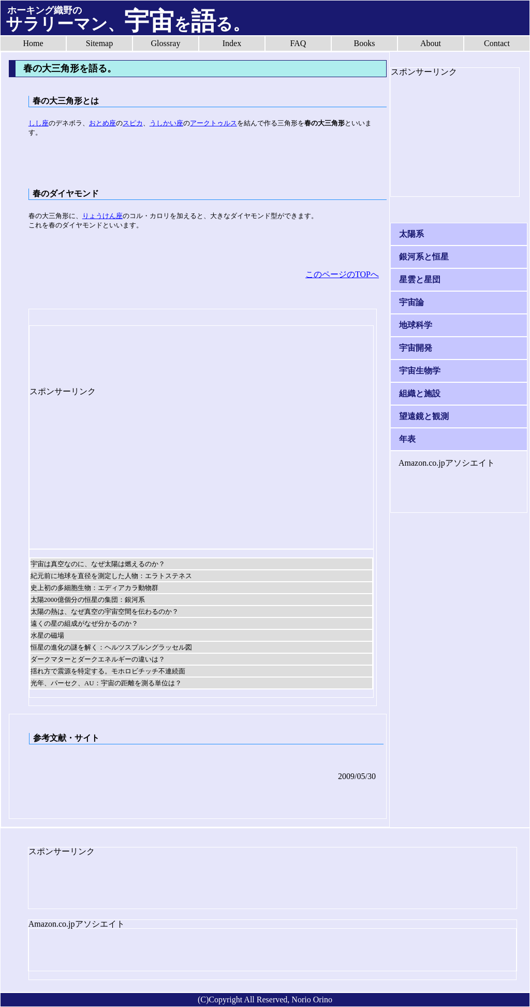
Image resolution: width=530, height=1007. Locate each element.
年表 (407, 439)
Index (232, 43)
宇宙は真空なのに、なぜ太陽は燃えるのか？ (98, 564)
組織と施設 (419, 393)
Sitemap (99, 43)
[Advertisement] (112, 352)
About (430, 43)
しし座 (38, 123)
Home (33, 43)
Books (364, 43)
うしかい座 (166, 123)
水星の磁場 (47, 635)
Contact (497, 43)
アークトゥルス (213, 123)
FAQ (298, 43)
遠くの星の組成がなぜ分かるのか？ (84, 623)
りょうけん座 (102, 216)
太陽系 (411, 233)
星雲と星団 (419, 279)
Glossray (166, 43)
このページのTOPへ (342, 274)
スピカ (133, 123)
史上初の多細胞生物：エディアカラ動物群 (94, 588)
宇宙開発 (415, 347)
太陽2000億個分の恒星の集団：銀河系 (88, 599)
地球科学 (415, 325)
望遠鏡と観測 (424, 416)
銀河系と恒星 (424, 256)
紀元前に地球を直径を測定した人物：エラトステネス (111, 576)
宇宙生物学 (419, 370)
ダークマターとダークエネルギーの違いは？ (98, 659)
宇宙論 (411, 302)
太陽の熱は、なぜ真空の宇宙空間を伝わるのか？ (105, 611)
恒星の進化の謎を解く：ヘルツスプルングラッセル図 (111, 647)
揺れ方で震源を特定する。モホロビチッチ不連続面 (108, 671)
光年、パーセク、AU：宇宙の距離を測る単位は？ (106, 683)
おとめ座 (102, 123)
